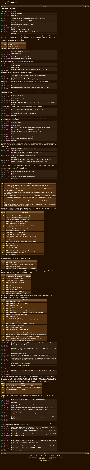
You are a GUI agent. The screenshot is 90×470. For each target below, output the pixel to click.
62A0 (5, 6)
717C (3, 310)
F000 (3, 320)
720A (3, 227)
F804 (3, 270)
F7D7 (3, 340)
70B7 (3, 225)
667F (3, 219)
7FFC (41, 110)
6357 (15, 359)
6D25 (3, 223)
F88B (3, 250)
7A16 (3, 245)
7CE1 (3, 314)
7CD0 (3, 312)
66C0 (3, 307)
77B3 (3, 234)
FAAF (3, 256)
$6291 (8, 123)
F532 (3, 396)
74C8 (3, 228)
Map (46, 6)
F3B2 (3, 249)
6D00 (3, 309)
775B (3, 264)
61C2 (39, 436)
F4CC (3, 266)
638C (88, 6)
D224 (3, 247)
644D (3, 282)
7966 (3, 241)
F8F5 (3, 252)
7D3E (3, 391)
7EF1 (3, 316)
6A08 (3, 287)
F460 (3, 332)
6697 (3, 221)
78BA (3, 239)
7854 (3, 238)
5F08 (3, 216)
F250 (3, 331)
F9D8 (3, 254)
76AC (3, 232)
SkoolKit (48, 467)
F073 (3, 321)
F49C (3, 338)
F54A (3, 295)
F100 (3, 329)
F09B (3, 293)
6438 (3, 280)
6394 (23, 372)
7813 (3, 236)
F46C (3, 334)
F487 (3, 336)
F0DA (3, 327)
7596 (3, 230)
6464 (3, 303)
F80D (3, 342)
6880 (3, 285)
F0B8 (3, 323)
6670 (3, 217)
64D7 (3, 305)
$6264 (8, 449)
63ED (3, 278)
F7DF (3, 268)
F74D (3, 398)
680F (3, 284)
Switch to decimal (44, 468)
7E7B (3, 289)
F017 (3, 291)
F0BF (3, 325)
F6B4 (14, 11)
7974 (3, 243)
